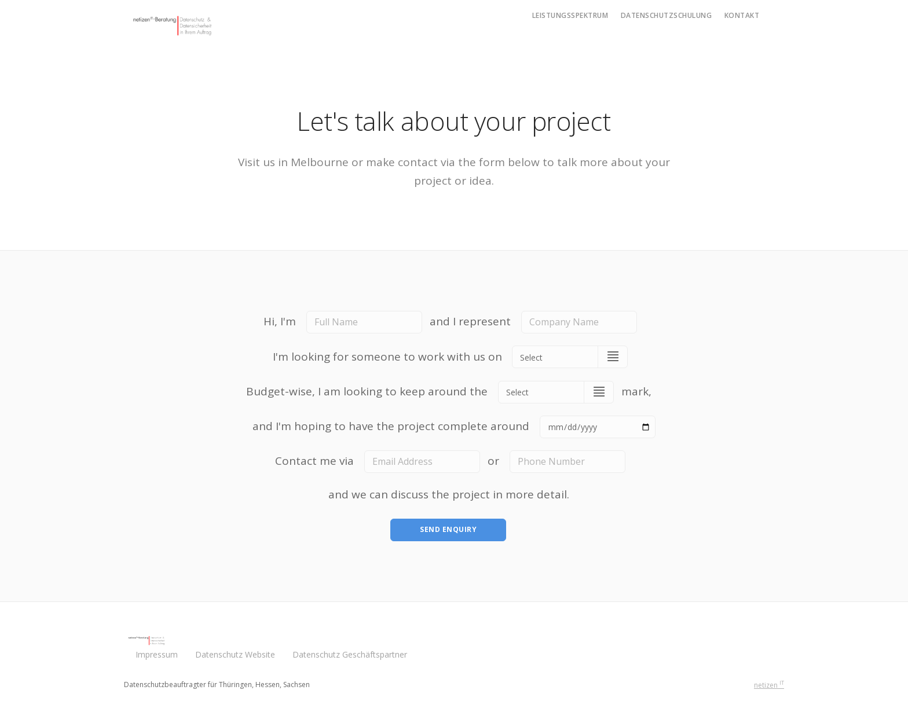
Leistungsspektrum (570, 15)
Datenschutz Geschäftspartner (349, 654)
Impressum (157, 654)
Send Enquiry (448, 529)
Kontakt (742, 15)
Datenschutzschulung (666, 15)
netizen (769, 685)
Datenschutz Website (235, 654)
